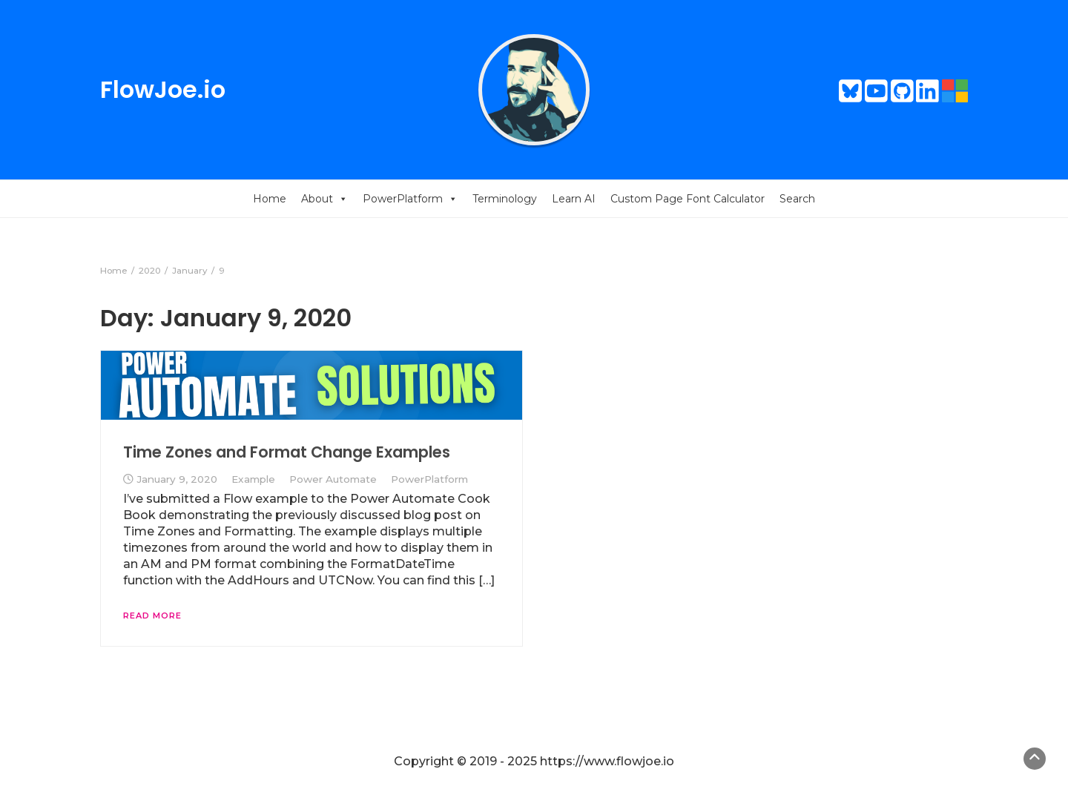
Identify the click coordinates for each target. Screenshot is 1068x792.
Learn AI (574, 198)
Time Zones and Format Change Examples (286, 452)
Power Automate (333, 479)
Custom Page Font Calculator (687, 198)
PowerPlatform (410, 199)
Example (253, 479)
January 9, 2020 (176, 479)
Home (269, 198)
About (324, 199)
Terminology (504, 198)
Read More (152, 615)
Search (797, 198)
